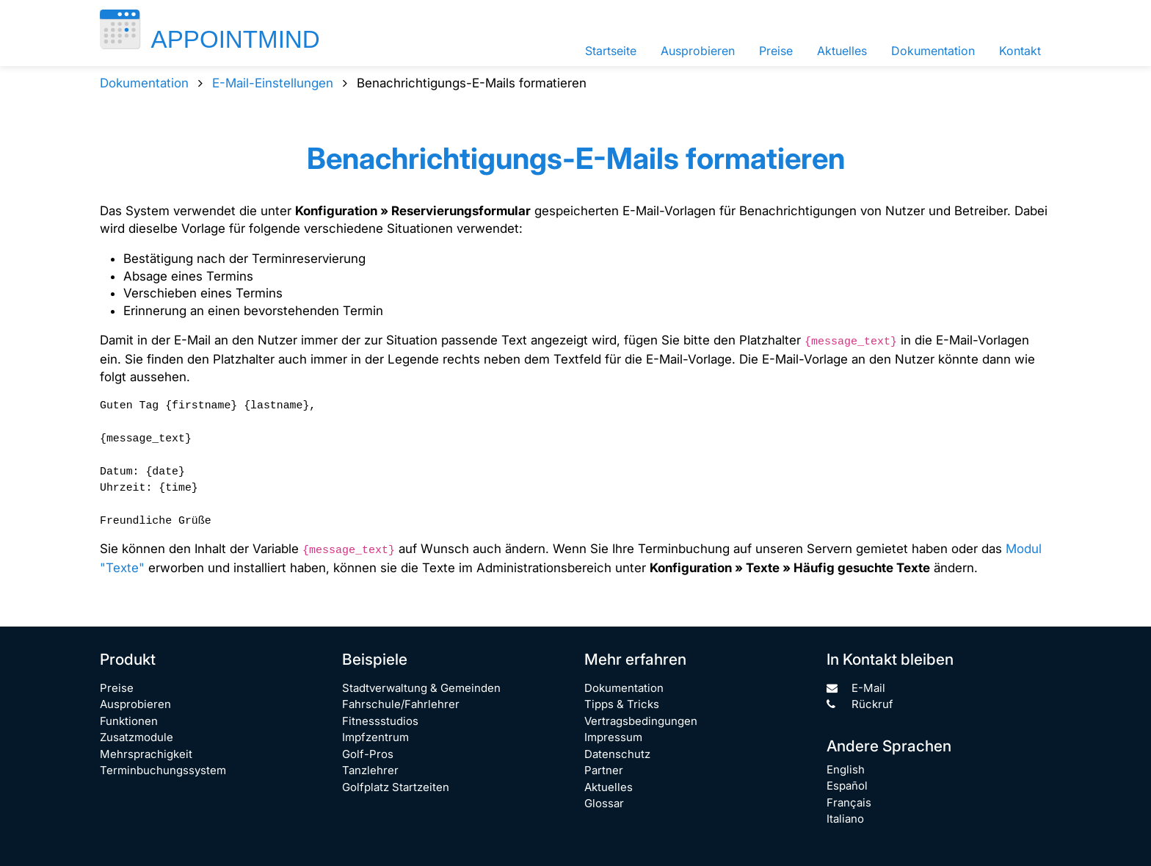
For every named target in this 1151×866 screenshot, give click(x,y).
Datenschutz (617, 754)
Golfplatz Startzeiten (395, 787)
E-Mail (856, 688)
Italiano (845, 819)
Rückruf (860, 704)
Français (849, 802)
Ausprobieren (698, 50)
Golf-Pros (367, 754)
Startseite (610, 50)
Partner (603, 770)
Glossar (604, 803)
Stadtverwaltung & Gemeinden (421, 688)
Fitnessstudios (380, 721)
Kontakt (1020, 50)
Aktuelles (842, 50)
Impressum (613, 737)
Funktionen (129, 721)
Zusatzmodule (136, 737)
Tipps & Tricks (621, 704)
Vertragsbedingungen (640, 721)
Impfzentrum (375, 737)
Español (847, 786)
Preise (776, 50)
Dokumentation (933, 50)
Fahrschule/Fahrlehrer (401, 704)
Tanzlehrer (370, 770)
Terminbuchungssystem (163, 770)
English (846, 769)
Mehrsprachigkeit (146, 754)
